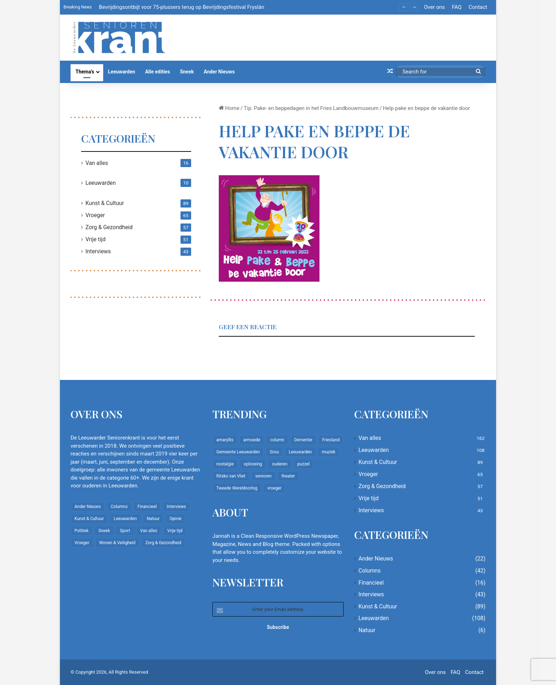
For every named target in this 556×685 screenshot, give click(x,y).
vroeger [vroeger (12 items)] (274, 488)
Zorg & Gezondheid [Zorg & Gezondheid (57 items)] (163, 542)
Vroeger (95, 215)
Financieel (371, 582)
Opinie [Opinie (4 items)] (175, 518)
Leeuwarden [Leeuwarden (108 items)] (125, 518)
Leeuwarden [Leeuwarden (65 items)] (300, 451)
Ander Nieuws (219, 71)
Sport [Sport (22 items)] (125, 530)
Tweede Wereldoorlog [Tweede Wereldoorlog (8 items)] (236, 488)
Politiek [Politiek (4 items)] (81, 530)
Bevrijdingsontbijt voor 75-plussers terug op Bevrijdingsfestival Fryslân (181, 7)
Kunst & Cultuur (104, 203)
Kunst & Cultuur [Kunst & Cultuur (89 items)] (89, 518)
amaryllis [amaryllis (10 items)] (224, 439)
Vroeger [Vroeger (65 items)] (81, 542)
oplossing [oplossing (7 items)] (253, 464)
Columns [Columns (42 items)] (119, 506)
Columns (369, 570)
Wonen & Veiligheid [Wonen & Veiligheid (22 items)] (117, 542)
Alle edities (157, 71)
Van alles (96, 163)
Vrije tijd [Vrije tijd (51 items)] (174, 530)
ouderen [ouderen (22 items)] (280, 464)
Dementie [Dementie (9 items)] (303, 439)
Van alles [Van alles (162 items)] (148, 530)
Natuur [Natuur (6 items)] (153, 518)
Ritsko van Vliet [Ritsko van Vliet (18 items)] (230, 476)
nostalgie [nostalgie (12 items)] (225, 464)
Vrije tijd (95, 239)
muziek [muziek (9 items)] (328, 451)
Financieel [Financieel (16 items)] (147, 506)
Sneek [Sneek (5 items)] (104, 530)
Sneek (187, 71)
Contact (478, 7)
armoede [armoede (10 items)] (251, 439)
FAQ (456, 7)
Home (229, 108)
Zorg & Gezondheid (109, 227)
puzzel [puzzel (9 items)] (304, 464)
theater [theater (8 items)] (288, 476)
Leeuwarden (121, 71)
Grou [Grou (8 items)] (274, 451)
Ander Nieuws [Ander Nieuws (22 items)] (87, 506)
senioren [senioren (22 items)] (263, 476)
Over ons (434, 7)
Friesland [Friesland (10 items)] (331, 439)
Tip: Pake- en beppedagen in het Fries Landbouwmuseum (311, 108)
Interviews (98, 251)
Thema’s (85, 71)
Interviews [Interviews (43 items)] (176, 506)
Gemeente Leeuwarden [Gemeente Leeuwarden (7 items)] (238, 451)
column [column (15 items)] (277, 439)
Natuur (367, 630)
